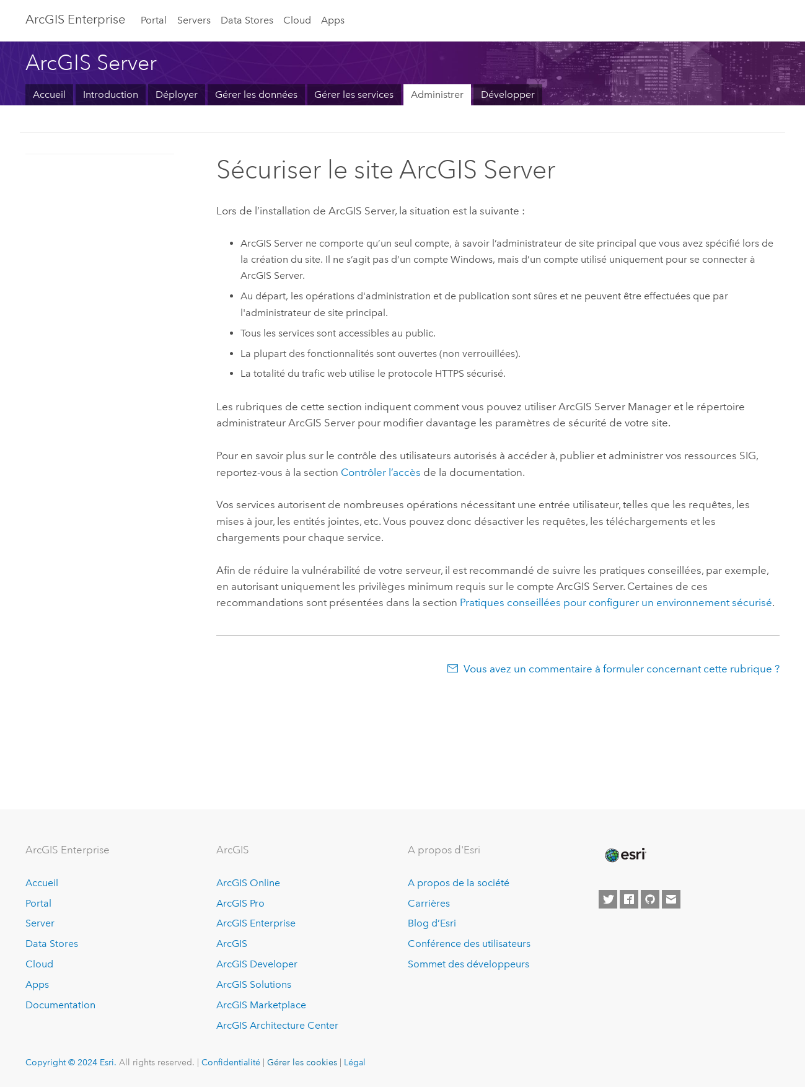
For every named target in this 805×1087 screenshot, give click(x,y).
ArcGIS (231, 943)
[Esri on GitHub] (650, 899)
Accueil (49, 94)
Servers (194, 20)
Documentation (60, 1005)
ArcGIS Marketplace (261, 1005)
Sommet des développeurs (468, 964)
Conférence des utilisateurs (469, 943)
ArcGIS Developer (256, 964)
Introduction (110, 94)
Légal (355, 1062)
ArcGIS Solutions (253, 984)
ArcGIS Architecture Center (277, 1025)
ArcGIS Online (248, 883)
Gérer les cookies (302, 1062)
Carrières (429, 903)
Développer (508, 94)
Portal (154, 20)
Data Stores (247, 20)
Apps (333, 20)
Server (40, 923)
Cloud (297, 20)
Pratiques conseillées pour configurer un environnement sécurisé (616, 602)
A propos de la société (458, 883)
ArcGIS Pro (240, 903)
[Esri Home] (624, 855)
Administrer (437, 94)
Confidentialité (230, 1062)
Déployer (177, 94)
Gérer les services (354, 94)
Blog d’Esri (432, 923)
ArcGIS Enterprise (75, 19)
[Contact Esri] (671, 899)
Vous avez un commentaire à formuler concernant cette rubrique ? (622, 668)
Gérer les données (256, 94)
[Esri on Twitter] (608, 899)
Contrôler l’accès (381, 472)
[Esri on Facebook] (629, 899)
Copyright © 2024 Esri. (71, 1062)
